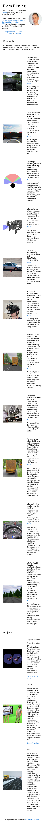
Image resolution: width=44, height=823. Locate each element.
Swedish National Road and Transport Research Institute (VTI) (13, 22)
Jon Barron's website (32, 820)
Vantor (4, 13)
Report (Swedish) (33, 743)
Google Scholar (9, 32)
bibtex (29, 83)
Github (10, 34)
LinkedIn (18, 34)
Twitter (19, 32)
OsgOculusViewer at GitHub (33, 677)
